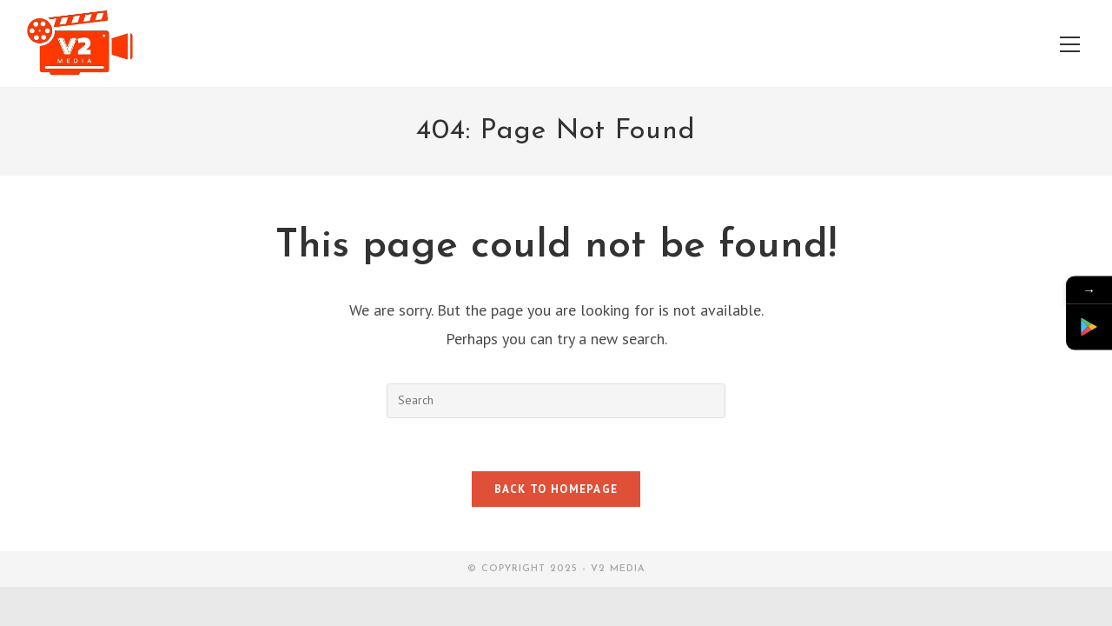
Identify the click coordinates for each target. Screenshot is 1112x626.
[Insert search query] (556, 400)
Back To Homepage (556, 489)
